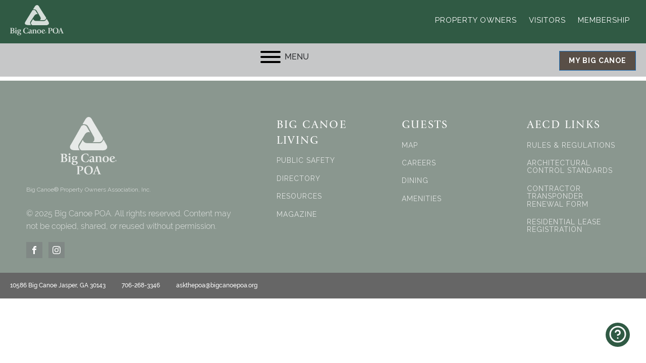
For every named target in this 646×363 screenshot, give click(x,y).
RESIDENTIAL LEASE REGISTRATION (564, 225)
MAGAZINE (297, 214)
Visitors (547, 20)
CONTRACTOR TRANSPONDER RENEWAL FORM (557, 196)
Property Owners (476, 20)
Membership (604, 20)
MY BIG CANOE (597, 60)
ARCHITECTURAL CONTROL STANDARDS (570, 166)
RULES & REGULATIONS (571, 145)
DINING (415, 181)
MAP (410, 145)
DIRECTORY (298, 179)
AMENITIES (422, 199)
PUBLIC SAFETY (306, 160)
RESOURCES (299, 196)
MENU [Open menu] (284, 57)
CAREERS (419, 163)
